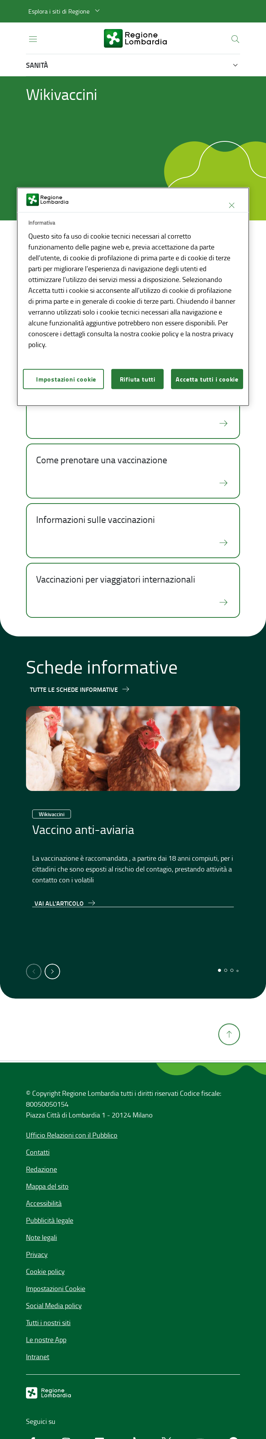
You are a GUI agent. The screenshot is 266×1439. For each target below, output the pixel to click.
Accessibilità (44, 1203)
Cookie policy (45, 1271)
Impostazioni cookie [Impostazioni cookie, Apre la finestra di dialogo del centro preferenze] (66, 378)
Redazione (41, 1169)
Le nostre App (46, 1339)
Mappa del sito (47, 1186)
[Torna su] (229, 1077)
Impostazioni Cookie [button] (55, 1288)
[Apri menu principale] (33, 39)
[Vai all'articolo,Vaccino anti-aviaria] (65, 902)
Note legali (41, 1237)
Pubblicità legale (49, 1220)
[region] (133, 296)
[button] (65, 11)
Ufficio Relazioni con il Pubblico (71, 1135)
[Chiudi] (231, 205)
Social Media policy (54, 1305)
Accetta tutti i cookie (207, 378)
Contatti (38, 1152)
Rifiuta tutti (137, 378)
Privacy (37, 1254)
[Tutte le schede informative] (80, 689)
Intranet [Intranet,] (37, 1356)
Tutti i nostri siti (48, 1322)
